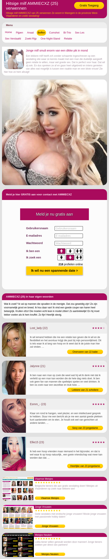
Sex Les (79, 32)
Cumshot (54, 32)
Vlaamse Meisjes (50, 498)
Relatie (68, 38)
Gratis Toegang (89, 5)
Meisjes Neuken (49, 554)
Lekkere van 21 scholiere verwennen (85, 390)
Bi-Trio (67, 32)
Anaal (30, 32)
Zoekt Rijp (31, 38)
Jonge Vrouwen (50, 526)
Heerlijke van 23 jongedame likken (85, 466)
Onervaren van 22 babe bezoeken (85, 352)
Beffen (41, 32)
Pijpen (19, 32)
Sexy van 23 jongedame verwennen (85, 428)
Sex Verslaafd (13, 38)
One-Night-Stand (50, 38)
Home (8, 32)
